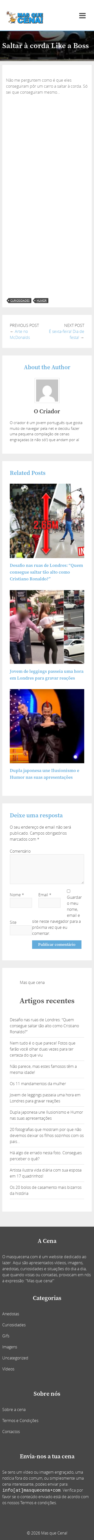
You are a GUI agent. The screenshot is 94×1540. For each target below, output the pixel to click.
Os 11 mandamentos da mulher (38, 1083)
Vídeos (8, 1369)
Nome (17, 894)
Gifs (5, 1336)
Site (13, 922)
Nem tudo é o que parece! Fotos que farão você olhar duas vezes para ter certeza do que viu (42, 1049)
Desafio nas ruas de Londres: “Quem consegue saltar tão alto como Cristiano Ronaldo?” (46, 572)
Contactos (11, 1431)
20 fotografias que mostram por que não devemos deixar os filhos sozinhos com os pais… (47, 1135)
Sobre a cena (14, 1409)
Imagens (9, 1347)
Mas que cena (32, 982)
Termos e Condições (20, 1420)
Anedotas (10, 1314)
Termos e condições (38, 1502)
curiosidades (20, 300)
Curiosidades (14, 1325)
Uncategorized (15, 1358)
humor (42, 300)
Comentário (20, 851)
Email (44, 894)
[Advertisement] (47, 145)
